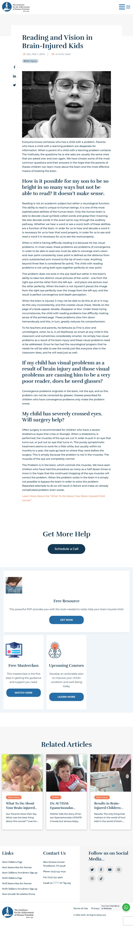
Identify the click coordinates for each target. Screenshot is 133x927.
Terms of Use (80, 908)
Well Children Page (12, 878)
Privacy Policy (99, 908)
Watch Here (23, 692)
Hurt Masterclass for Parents (17, 867)
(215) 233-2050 (58, 871)
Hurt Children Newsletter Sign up (19, 872)
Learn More (66, 696)
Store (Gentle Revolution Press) (18, 894)
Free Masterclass (23, 665)
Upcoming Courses (66, 665)
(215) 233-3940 (55, 877)
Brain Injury (30, 61)
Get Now (66, 619)
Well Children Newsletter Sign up (19, 888)
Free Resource (66, 601)
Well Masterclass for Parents (17, 883)
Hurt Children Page (12, 862)
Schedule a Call (66, 549)
